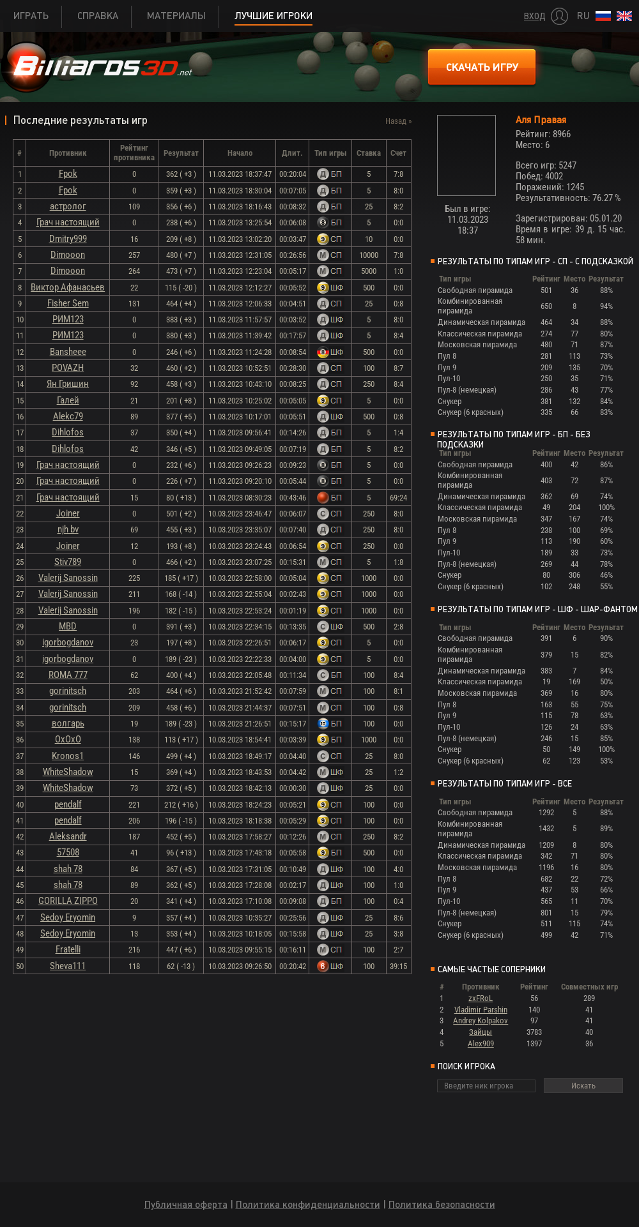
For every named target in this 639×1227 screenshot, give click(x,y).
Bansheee (68, 352)
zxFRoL (480, 998)
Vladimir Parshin (480, 1009)
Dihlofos (68, 432)
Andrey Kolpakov (480, 1020)
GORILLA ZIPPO (68, 901)
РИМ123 (68, 319)
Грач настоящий (68, 222)
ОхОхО (68, 739)
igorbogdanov (67, 642)
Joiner (68, 513)
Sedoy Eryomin (67, 917)
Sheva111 (68, 966)
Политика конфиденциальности (308, 1204)
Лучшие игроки (273, 15)
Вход (535, 16)
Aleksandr (68, 836)
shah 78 (68, 869)
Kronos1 (68, 756)
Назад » (398, 121)
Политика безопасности (442, 1204)
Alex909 (481, 1043)
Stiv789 (67, 562)
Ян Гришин (68, 383)
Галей (68, 400)
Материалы (176, 15)
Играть (31, 15)
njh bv (68, 529)
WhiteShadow (68, 772)
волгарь (68, 723)
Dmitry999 (68, 239)
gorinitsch (67, 690)
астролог (68, 206)
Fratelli (68, 949)
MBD (68, 626)
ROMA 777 (68, 675)
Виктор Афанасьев (68, 287)
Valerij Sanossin (68, 577)
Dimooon (67, 254)
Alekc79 (68, 416)
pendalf (68, 804)
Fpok (68, 173)
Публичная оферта (185, 1204)
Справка (97, 15)
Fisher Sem (68, 303)
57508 (68, 852)
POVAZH (68, 367)
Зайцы (480, 1032)
